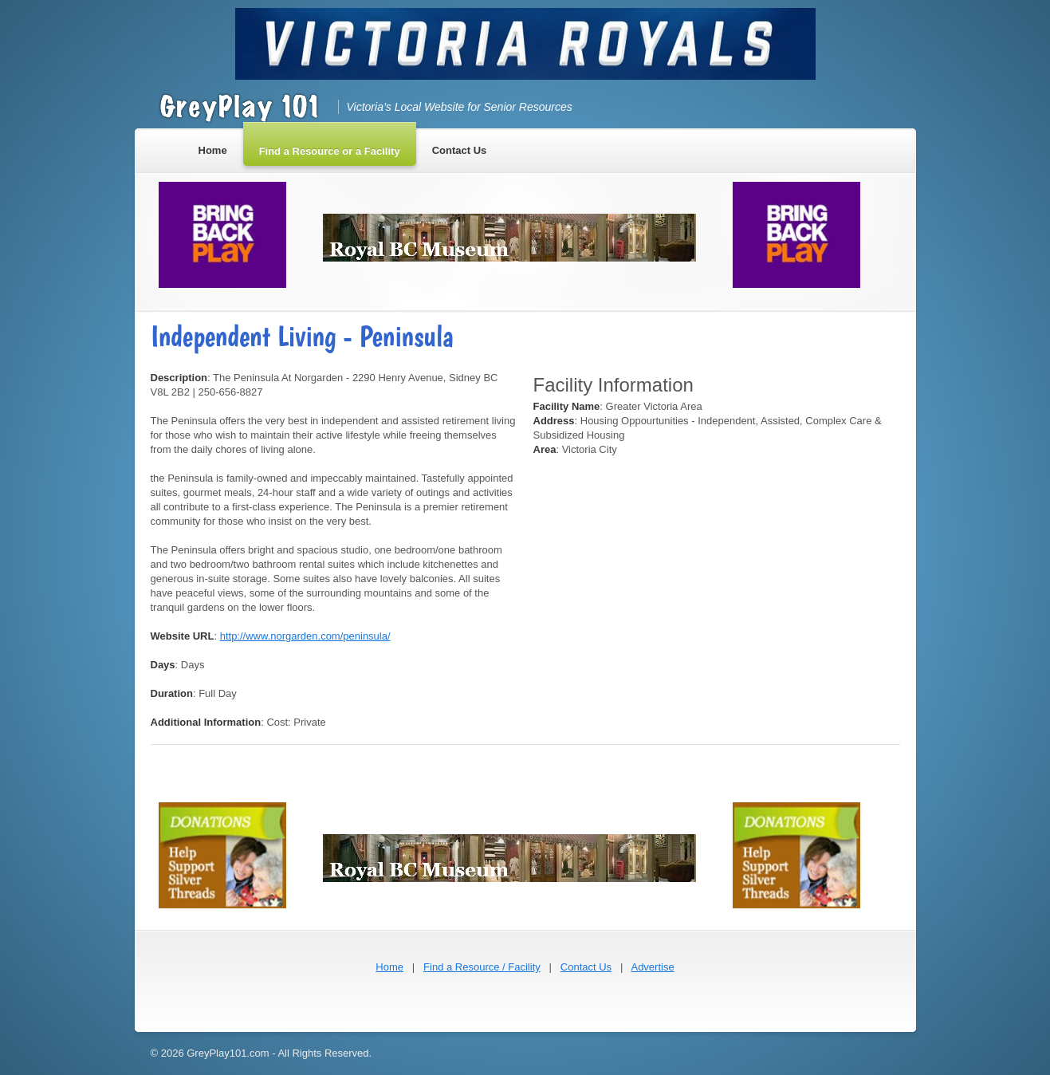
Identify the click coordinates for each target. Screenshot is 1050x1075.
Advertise (652, 967)
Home (389, 967)
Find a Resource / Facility (482, 967)
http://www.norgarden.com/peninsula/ (305, 636)
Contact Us (586, 967)
